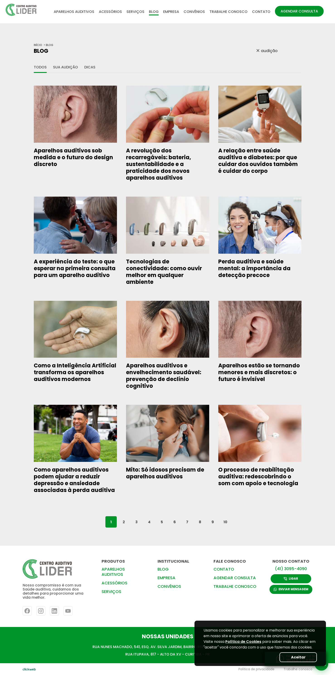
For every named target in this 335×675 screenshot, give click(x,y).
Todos (40, 67)
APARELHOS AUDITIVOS (74, 11)
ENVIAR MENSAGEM (291, 589)
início (38, 45)
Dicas (89, 67)
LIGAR (291, 578)
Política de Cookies (243, 641)
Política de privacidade (256, 669)
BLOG (154, 11)
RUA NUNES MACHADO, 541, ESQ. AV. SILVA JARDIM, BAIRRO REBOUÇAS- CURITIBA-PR (167, 646)
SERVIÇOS (135, 11)
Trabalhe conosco (298, 669)
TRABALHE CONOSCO (228, 11)
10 (225, 522)
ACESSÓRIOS (110, 11)
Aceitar (298, 657)
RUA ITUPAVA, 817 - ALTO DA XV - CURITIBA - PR (167, 654)
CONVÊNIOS (194, 11)
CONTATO (261, 11)
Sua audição (65, 67)
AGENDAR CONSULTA (299, 11)
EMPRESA (171, 11)
